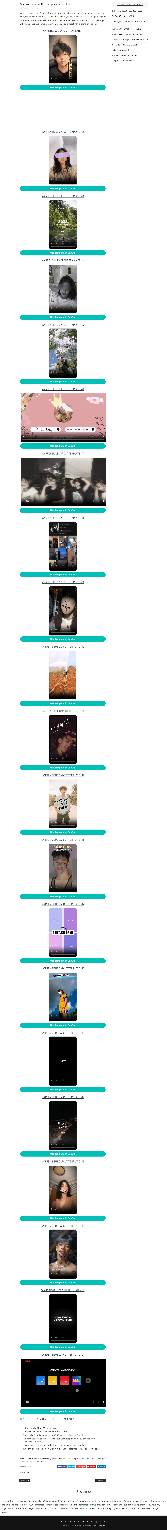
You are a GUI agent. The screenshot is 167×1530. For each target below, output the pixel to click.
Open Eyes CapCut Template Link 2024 (124, 55)
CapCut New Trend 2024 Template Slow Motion (127, 29)
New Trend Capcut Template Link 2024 (124, 45)
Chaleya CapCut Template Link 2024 (124, 60)
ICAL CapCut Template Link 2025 (123, 16)
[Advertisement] (63, 108)
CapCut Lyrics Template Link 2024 (123, 50)
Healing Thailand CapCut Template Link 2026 (127, 11)
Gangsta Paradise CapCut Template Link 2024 (127, 34)
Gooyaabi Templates (98, 1525)
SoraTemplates (75, 1525)
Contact (85, 1508)
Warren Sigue (35, 8)
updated (23, 1461)
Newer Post (24, 1481)
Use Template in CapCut (63, 87)
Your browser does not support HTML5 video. (63, 59)
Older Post (100, 1481)
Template (26, 8)
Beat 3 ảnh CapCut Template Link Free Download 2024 (130, 39)
